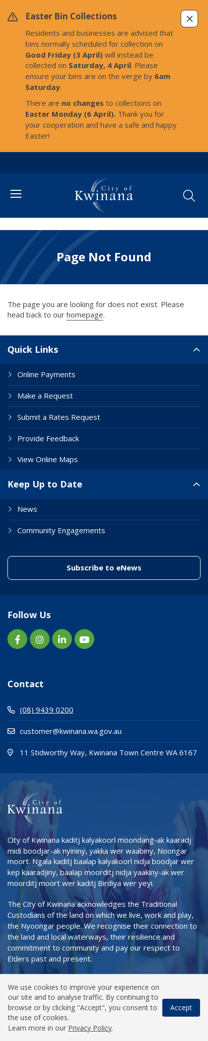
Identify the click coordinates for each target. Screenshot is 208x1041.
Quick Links (32, 349)
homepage (85, 315)
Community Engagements (61, 530)
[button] (189, 18)
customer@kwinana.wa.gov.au (64, 731)
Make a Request (45, 395)
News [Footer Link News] (27, 509)
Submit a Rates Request (58, 417)
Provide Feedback (48, 438)
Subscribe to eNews (104, 567)
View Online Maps (47, 459)
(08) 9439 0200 (40, 710)
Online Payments (46, 374)
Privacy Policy (90, 1028)
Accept (181, 1007)
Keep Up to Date (44, 484)
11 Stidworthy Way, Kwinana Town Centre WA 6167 (104, 752)
